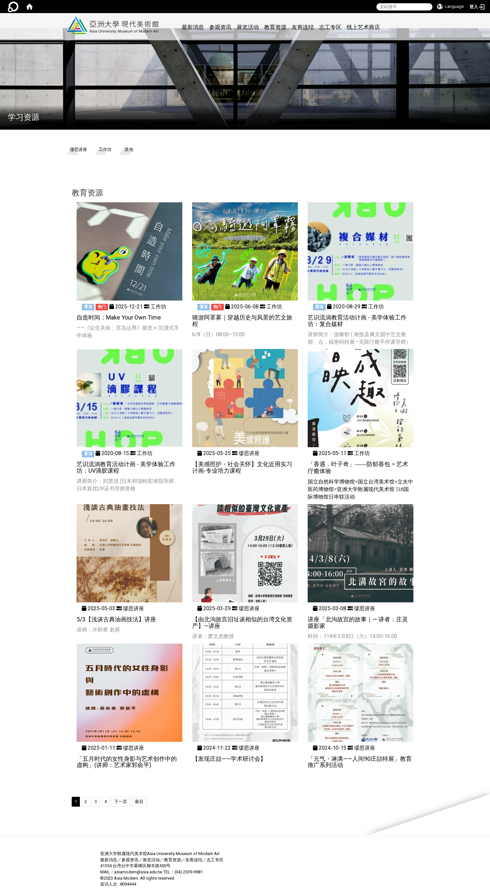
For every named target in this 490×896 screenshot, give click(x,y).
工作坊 (105, 149)
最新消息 (193, 27)
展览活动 (248, 27)
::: (162, 16)
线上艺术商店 (363, 27)
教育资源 (275, 27)
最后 (139, 801)
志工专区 (330, 27)
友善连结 (303, 27)
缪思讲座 (78, 149)
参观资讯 (220, 27)
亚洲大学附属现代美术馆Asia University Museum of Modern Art (160, 853)
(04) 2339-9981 (188, 871)
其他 (129, 149)
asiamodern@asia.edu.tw (138, 871)
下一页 (120, 801)
